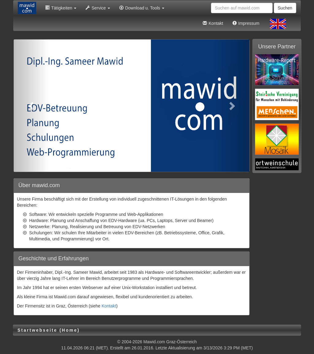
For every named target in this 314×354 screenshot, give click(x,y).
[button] (31, 106)
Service (98, 8)
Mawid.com (154, 341)
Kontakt (213, 23)
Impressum (245, 23)
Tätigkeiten (60, 8)
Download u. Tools (141, 8)
